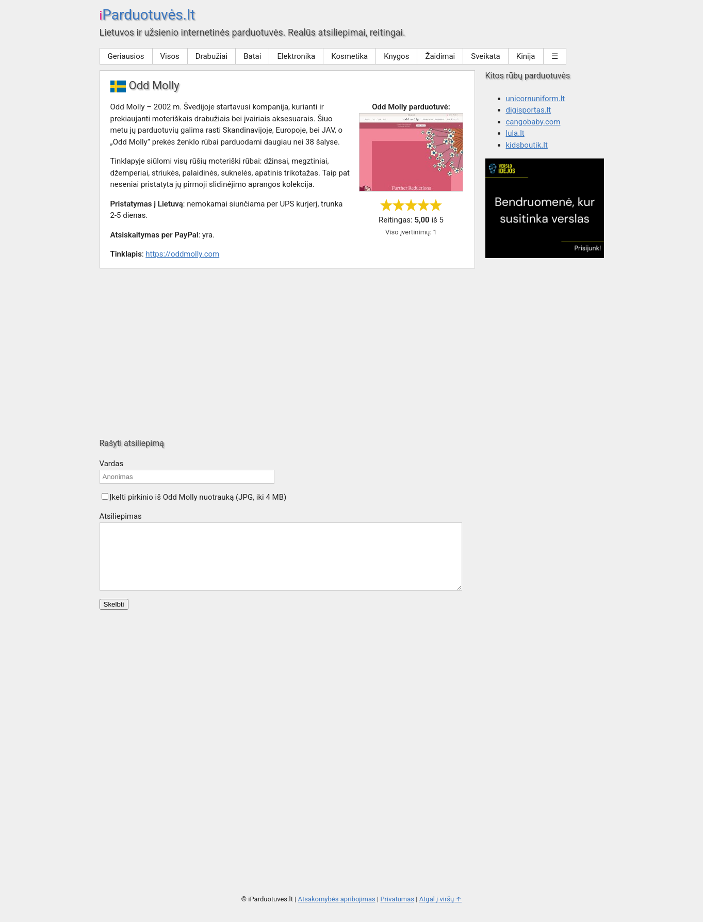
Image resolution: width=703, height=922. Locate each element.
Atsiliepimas (121, 516)
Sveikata (485, 56)
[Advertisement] (352, 353)
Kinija (525, 56)
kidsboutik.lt (527, 145)
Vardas (112, 463)
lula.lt (515, 133)
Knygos (396, 56)
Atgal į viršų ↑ (440, 911)
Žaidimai (440, 56)
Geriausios (126, 56)
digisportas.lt (528, 110)
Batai (252, 56)
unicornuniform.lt (535, 98)
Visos (169, 56)
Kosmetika (349, 56)
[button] (105, 496)
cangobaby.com (533, 121)
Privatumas (397, 911)
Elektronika (296, 56)
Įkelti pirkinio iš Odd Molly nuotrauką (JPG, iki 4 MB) (198, 497)
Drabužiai (211, 56)
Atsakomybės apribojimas (336, 911)
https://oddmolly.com (182, 254)
